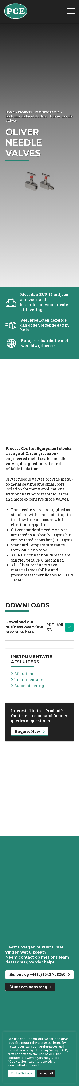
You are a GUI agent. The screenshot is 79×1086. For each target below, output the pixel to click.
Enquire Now (30, 731)
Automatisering (27, 685)
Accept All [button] (46, 1073)
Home (10, 112)
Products (25, 112)
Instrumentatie (47, 112)
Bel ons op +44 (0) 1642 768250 (39, 974)
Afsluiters (22, 673)
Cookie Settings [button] (21, 1073)
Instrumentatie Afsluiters (26, 116)
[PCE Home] (15, 10)
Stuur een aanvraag (30, 986)
